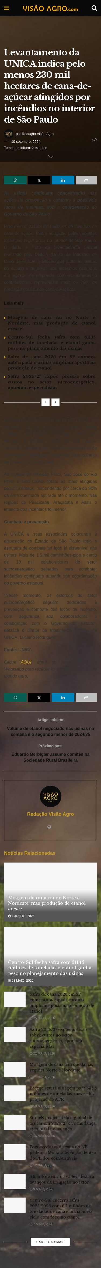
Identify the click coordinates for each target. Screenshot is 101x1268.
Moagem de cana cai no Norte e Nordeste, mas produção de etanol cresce (52, 323)
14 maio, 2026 (42, 1136)
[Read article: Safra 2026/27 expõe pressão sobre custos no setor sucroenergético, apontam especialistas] (15, 1034)
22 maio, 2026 (42, 1054)
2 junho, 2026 (21, 916)
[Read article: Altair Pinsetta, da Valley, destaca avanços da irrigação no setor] (15, 1181)
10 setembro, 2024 (25, 142)
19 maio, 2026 (42, 1107)
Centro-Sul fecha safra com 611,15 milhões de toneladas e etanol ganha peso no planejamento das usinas (52, 342)
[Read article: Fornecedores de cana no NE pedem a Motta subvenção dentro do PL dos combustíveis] (15, 1152)
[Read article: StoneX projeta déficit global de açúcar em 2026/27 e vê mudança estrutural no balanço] (15, 1123)
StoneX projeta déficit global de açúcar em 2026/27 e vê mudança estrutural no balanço (62, 1124)
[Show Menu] (6, 8)
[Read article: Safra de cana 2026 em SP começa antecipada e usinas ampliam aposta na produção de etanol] (15, 999)
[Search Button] (94, 8)
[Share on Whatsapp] (15, 180)
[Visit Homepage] (50, 8)
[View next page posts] (55, 402)
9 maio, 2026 (41, 1189)
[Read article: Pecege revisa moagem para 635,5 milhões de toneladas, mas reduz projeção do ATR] (15, 1093)
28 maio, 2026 (20, 981)
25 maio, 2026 (42, 1018)
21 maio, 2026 (42, 1077)
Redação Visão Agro (38, 134)
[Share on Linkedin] (63, 180)
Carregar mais (50, 1242)
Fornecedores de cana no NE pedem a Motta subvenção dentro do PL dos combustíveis (63, 1153)
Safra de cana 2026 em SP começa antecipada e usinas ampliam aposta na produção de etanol (52, 362)
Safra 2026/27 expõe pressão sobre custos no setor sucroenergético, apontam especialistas (52, 382)
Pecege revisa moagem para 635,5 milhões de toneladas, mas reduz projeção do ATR (63, 1094)
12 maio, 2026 (42, 1165)
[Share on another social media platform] (86, 180)
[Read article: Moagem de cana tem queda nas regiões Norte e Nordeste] (15, 1069)
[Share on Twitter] (39, 180)
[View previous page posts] (45, 402)
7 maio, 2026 (41, 1224)
